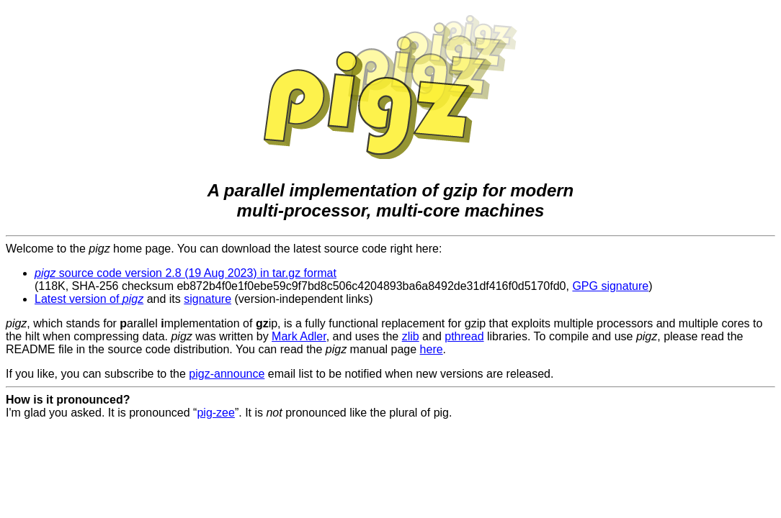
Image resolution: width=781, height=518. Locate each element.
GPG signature (610, 286)
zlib (410, 336)
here (431, 349)
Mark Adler (299, 336)
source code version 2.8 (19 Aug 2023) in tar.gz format (185, 273)
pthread (464, 336)
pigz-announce (226, 374)
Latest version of (89, 299)
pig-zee (215, 412)
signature (207, 299)
